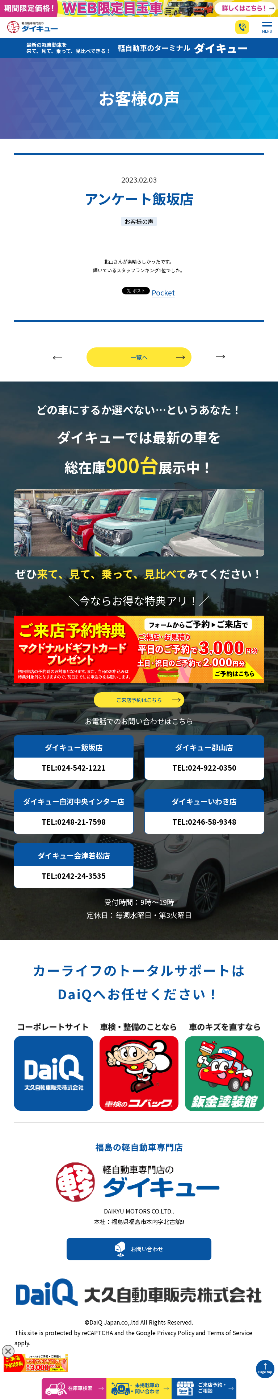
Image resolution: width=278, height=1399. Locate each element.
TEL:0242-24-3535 (74, 885)
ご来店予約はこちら (139, 708)
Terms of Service (229, 1343)
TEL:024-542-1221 (74, 776)
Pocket (163, 301)
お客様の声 (139, 230)
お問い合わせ (147, 1265)
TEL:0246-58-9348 (204, 830)
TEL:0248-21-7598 (74, 830)
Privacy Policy (175, 1343)
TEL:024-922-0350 (204, 776)
